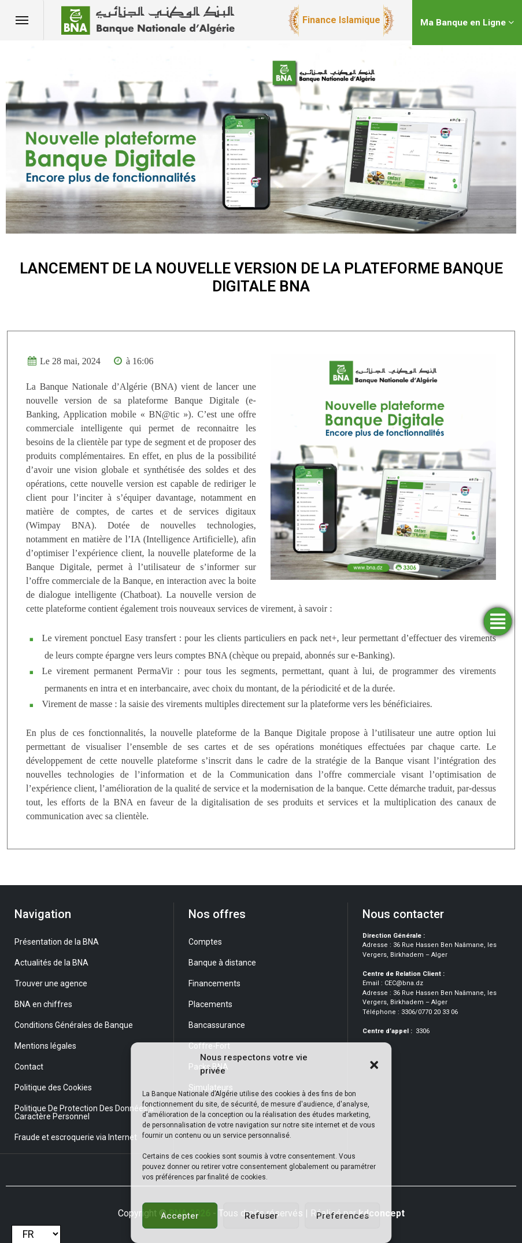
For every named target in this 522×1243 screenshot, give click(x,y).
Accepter (180, 1216)
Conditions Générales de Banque (73, 1025)
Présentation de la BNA (56, 941)
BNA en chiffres (43, 1004)
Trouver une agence (50, 983)
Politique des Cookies (53, 1087)
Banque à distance (222, 962)
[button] (374, 1064)
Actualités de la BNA (51, 962)
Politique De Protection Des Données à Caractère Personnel (84, 1112)
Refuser (261, 1216)
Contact (28, 1066)
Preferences (342, 1216)
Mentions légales (45, 1045)
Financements (214, 983)
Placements (210, 1004)
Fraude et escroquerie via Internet (75, 1137)
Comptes (205, 941)
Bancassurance (216, 1025)
